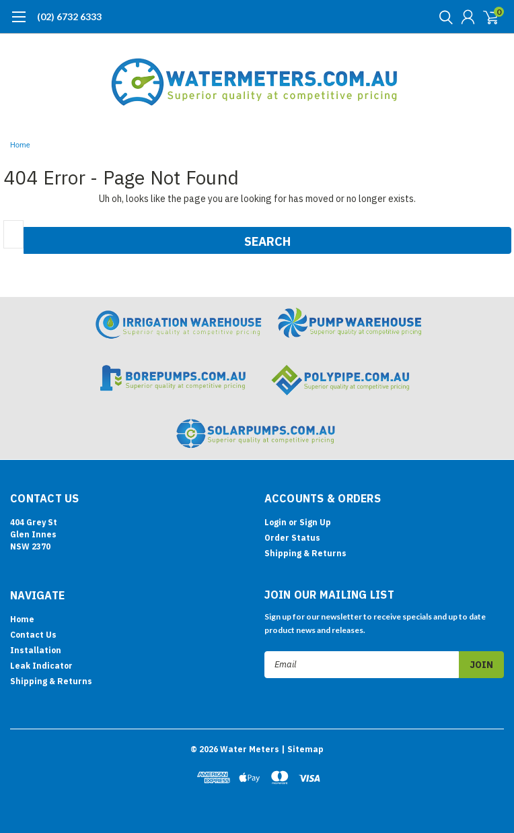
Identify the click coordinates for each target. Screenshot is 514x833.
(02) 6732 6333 (69, 16)
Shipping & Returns (305, 553)
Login (275, 522)
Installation (35, 650)
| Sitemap (302, 749)
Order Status (292, 538)
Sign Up (315, 522)
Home (20, 145)
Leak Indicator (41, 666)
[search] (442, 17)
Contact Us (33, 635)
